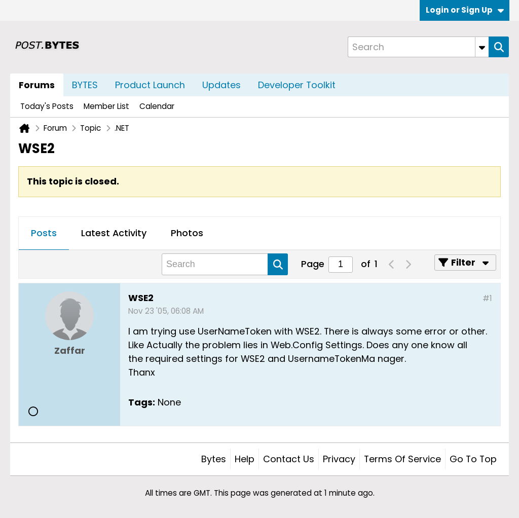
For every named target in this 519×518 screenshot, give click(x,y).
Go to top (473, 459)
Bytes (213, 459)
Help (244, 459)
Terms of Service (402, 459)
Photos (187, 233)
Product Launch (150, 85)
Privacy (339, 459)
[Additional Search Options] (482, 46)
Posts (44, 233)
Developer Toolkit (297, 85)
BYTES (85, 85)
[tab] (44, 233)
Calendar (156, 106)
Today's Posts (46, 106)
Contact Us (288, 459)
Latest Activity (113, 233)
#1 (487, 298)
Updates (221, 85)
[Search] (418, 46)
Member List (106, 106)
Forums (37, 85)
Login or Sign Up (465, 10)
